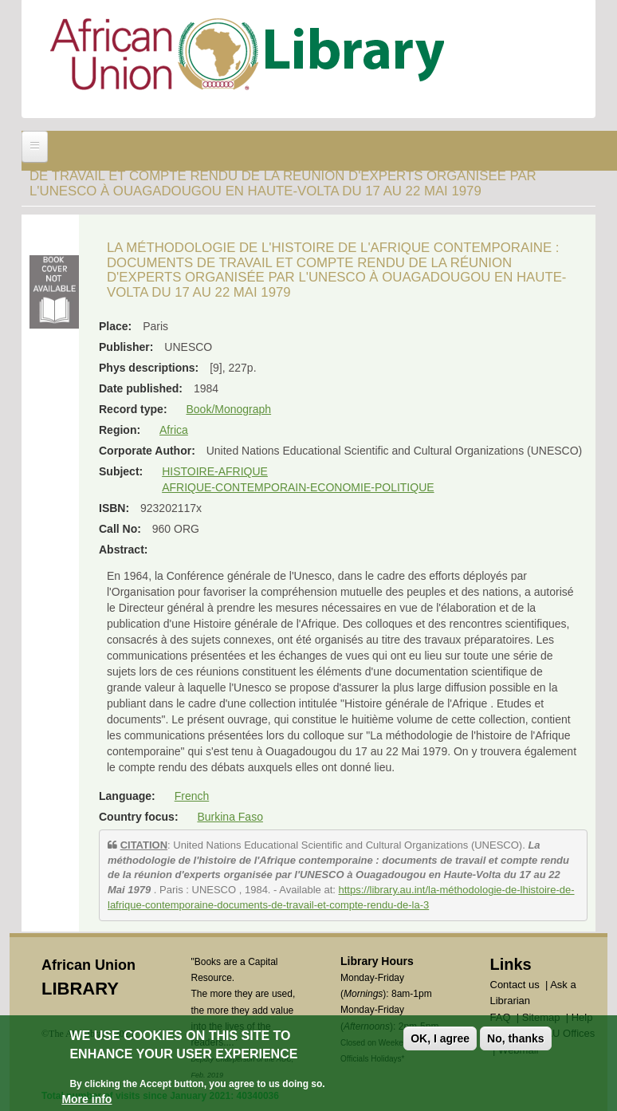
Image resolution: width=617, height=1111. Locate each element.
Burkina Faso (229, 816)
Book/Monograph (228, 409)
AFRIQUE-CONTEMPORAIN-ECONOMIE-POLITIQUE (298, 487)
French (192, 796)
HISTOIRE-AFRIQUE (215, 471)
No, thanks (515, 1038)
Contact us (515, 985)
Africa (173, 430)
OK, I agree (440, 1038)
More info (86, 1099)
